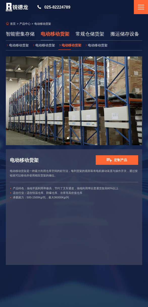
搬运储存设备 (124, 34)
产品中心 (25, 23)
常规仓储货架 (90, 34)
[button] (68, 138)
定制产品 (120, 160)
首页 (13, 23)
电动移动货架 (55, 34)
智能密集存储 (20, 34)
